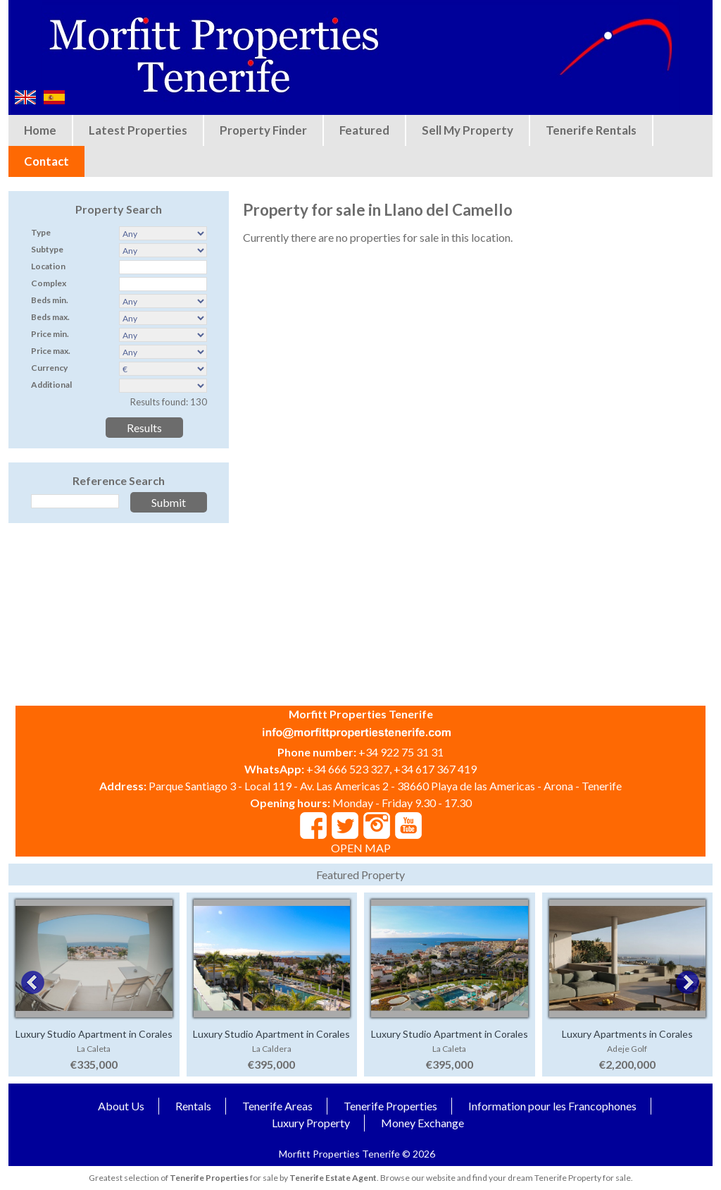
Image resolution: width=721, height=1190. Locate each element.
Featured (364, 130)
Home (40, 130)
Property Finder (263, 130)
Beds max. (50, 317)
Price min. (50, 334)
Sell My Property (467, 130)
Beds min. (49, 300)
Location (48, 266)
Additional (51, 384)
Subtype (47, 249)
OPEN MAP (361, 847)
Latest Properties (138, 130)
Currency (49, 367)
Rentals (193, 1105)
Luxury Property (311, 1122)
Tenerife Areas (277, 1105)
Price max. (50, 350)
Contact (46, 161)
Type (41, 232)
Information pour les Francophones (552, 1105)
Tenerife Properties (390, 1105)
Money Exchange (422, 1122)
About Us (121, 1105)
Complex (48, 283)
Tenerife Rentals (591, 130)
